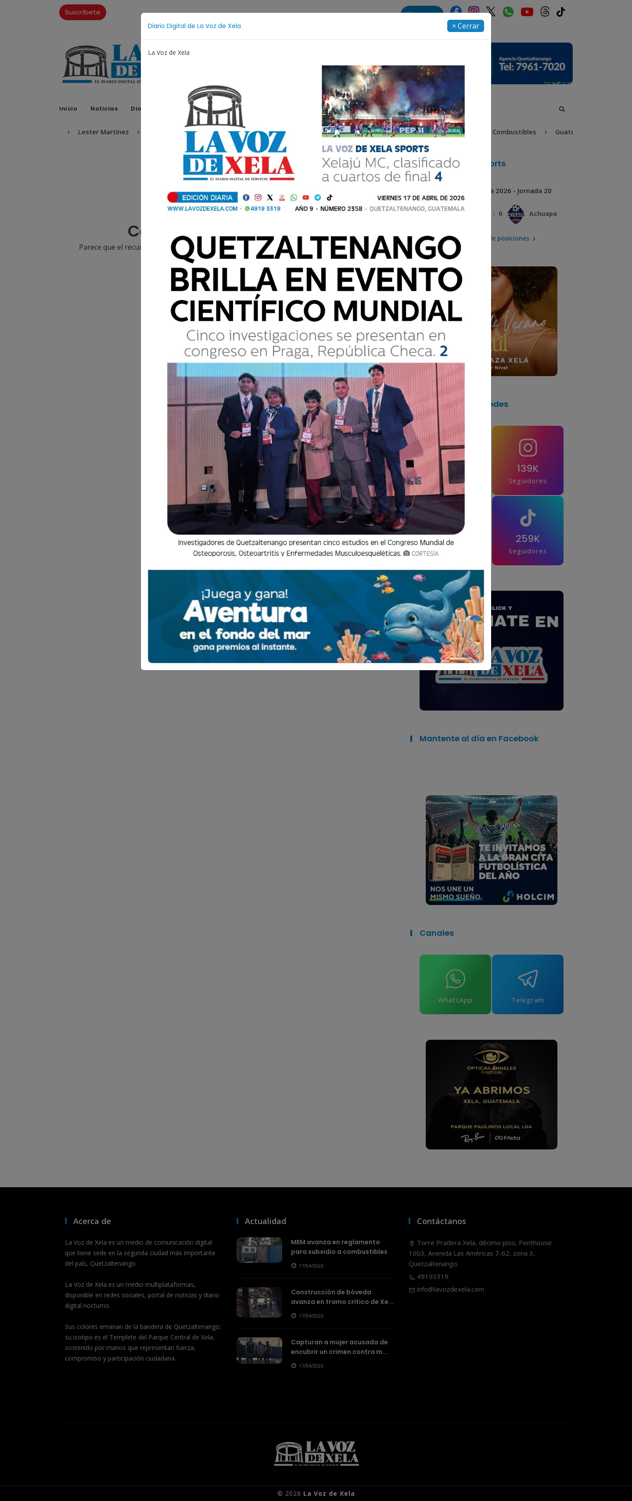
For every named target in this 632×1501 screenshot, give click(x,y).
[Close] (465, 26)
